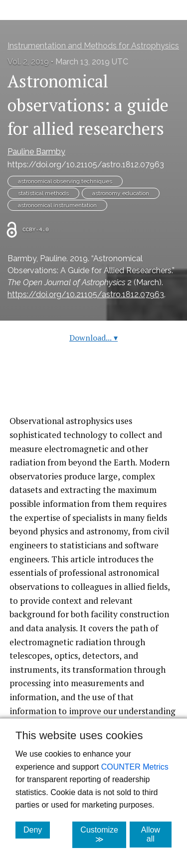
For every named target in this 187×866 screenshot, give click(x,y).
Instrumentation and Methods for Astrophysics (93, 45)
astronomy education (120, 193)
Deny (36, 829)
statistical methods (43, 193)
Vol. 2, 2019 (28, 61)
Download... (93, 337)
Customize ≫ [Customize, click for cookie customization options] (103, 835)
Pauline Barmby (36, 151)
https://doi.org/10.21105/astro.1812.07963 (85, 164)
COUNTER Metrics (135, 767)
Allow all (156, 834)
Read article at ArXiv (93, 390)
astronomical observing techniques (65, 181)
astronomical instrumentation (57, 205)
